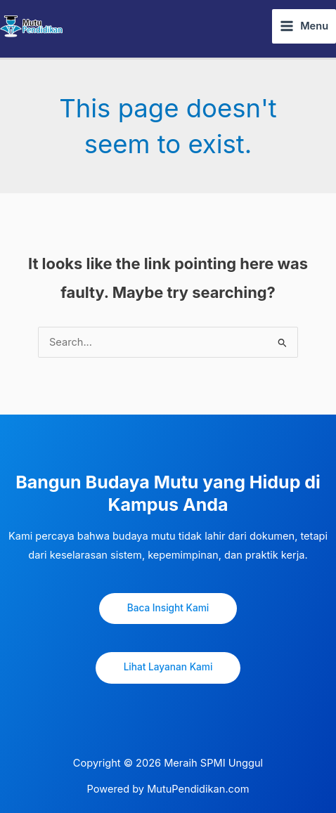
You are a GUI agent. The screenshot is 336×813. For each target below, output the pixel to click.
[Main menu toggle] (304, 26)
